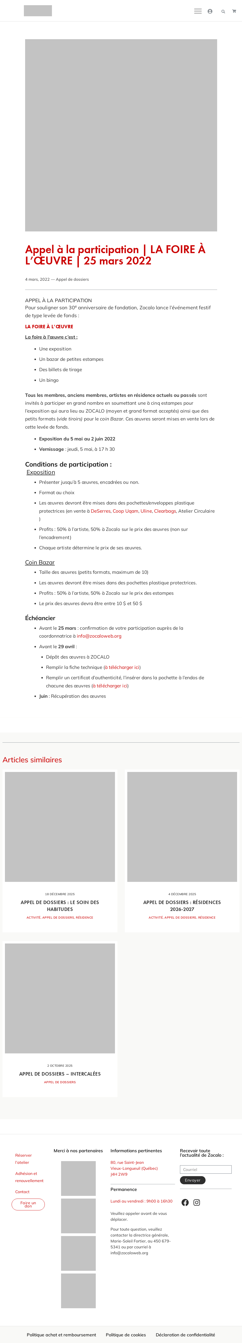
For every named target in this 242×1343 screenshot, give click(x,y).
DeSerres (101, 511)
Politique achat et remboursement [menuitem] (61, 1334)
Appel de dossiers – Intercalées (60, 1074)
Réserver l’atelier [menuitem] (23, 1159)
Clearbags (165, 511)
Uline (146, 511)
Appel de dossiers (72, 279)
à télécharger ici (122, 667)
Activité (34, 917)
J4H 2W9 (119, 1174)
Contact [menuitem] (22, 1191)
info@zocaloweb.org (99, 636)
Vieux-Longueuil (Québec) (134, 1168)
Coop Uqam (125, 511)
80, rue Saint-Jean (127, 1162)
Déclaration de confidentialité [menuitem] (185, 1334)
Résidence (84, 917)
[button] (223, 11)
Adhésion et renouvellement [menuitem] (29, 1177)
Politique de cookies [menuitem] (126, 1334)
